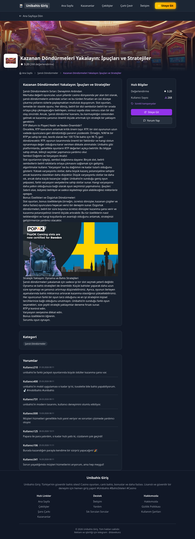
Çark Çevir (127, 5)
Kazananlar (87, 5)
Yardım (97, 506)
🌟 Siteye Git (165, 5)
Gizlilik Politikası (151, 506)
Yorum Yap (151, 120)
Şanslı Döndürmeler (47, 73)
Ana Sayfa (67, 5)
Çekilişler (107, 5)
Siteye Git (151, 112)
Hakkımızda (151, 501)
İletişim (144, 5)
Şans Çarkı (44, 511)
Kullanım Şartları (151, 511)
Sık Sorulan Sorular (97, 511)
